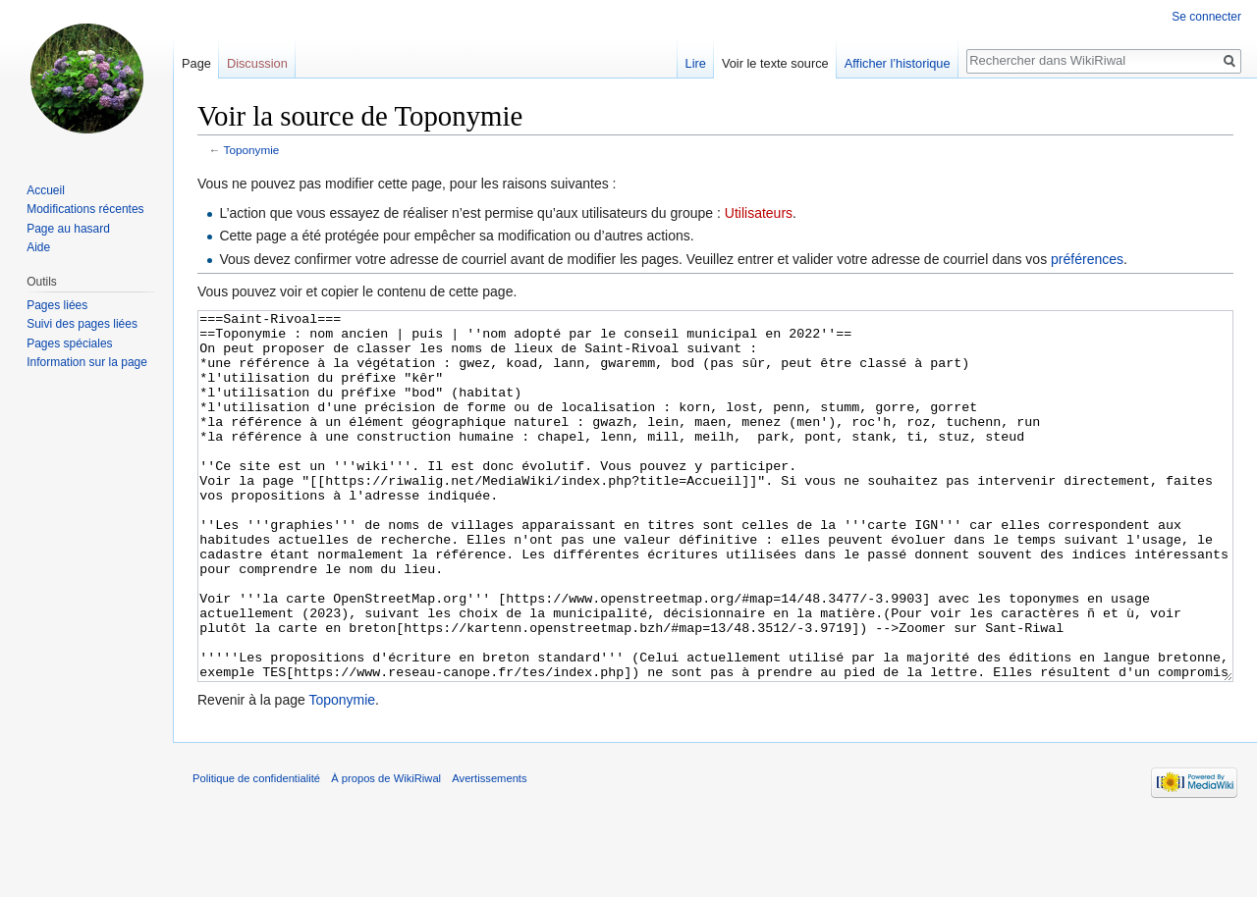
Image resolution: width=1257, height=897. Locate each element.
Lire (695, 63)
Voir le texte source (775, 63)
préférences (1087, 259)
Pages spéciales (69, 343)
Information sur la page (87, 362)
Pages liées (57, 305)
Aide (38, 247)
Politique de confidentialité (256, 852)
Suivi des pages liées (82, 324)
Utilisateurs (758, 213)
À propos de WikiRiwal (386, 852)
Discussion (257, 63)
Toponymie (252, 149)
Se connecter (1206, 17)
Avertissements (489, 852)
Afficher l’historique (898, 63)
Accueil (46, 190)
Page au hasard (68, 229)
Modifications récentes (85, 209)
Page (196, 63)
